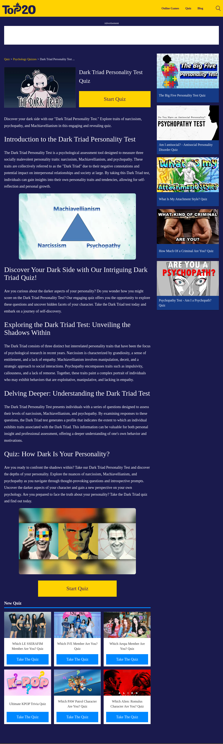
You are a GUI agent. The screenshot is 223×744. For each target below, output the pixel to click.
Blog (200, 8)
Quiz (188, 8)
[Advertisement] (111, 35)
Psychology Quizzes (25, 59)
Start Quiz (115, 99)
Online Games (170, 8)
